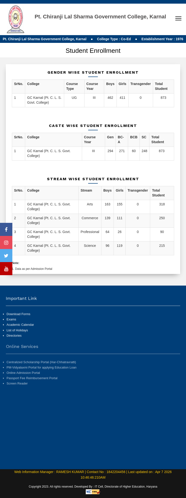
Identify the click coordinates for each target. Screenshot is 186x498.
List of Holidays (17, 335)
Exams (11, 324)
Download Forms (18, 319)
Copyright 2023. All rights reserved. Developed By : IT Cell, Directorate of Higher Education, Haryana (93, 486)
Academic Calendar (20, 330)
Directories (14, 340)
